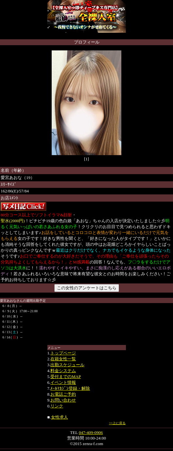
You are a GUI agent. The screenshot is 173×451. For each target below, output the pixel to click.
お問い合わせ (63, 400)
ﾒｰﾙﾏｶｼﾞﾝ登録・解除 (70, 388)
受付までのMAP (65, 376)
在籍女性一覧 (63, 358)
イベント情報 (63, 382)
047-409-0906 (91, 432)
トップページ (63, 353)
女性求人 (59, 417)
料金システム (63, 370)
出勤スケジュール (67, 364)
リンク (56, 406)
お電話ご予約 (63, 394)
